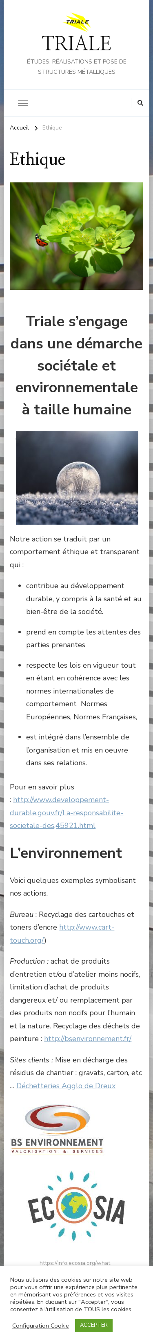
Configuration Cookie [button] (40, 1325)
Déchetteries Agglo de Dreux (65, 1086)
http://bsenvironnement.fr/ (87, 1039)
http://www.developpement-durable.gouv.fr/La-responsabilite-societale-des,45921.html (66, 812)
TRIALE (76, 44)
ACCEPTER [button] (94, 1325)
